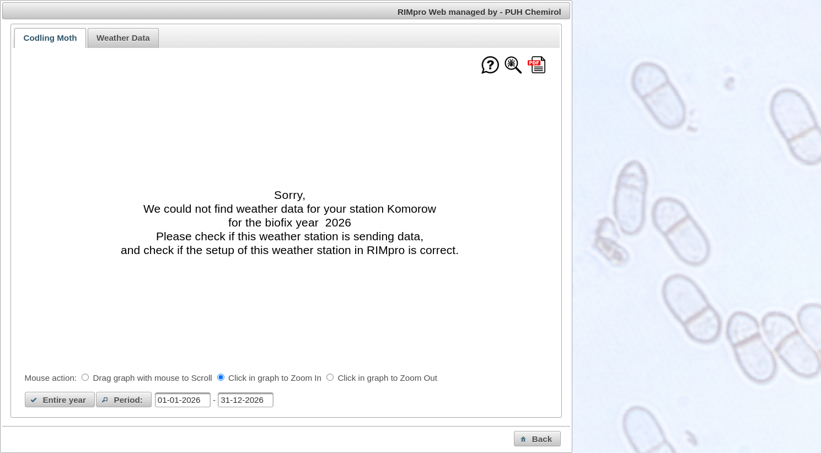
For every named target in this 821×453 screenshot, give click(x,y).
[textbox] (183, 399)
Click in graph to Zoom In (274, 377)
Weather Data (123, 37)
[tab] (49, 38)
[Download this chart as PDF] (536, 66)
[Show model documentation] (513, 66)
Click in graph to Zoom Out (387, 377)
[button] (60, 399)
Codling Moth (50, 37)
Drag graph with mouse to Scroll (152, 377)
